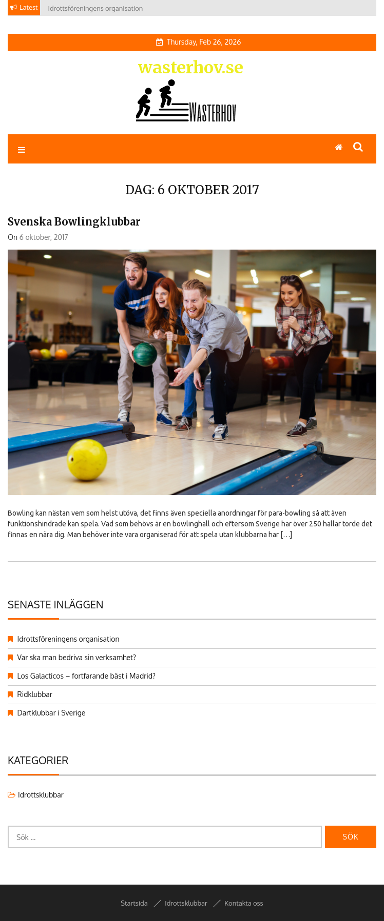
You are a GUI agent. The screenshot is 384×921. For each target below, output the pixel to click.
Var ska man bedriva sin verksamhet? (76, 657)
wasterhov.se (190, 67)
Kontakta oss (243, 903)
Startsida (134, 903)
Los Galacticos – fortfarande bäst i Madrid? (86, 675)
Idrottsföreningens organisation (68, 639)
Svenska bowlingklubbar (74, 221)
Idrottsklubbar (41, 794)
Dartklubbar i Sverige (51, 712)
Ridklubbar (34, 694)
